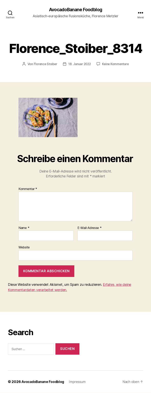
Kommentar (27, 189)
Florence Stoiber (45, 64)
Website (24, 247)
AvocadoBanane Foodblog (75, 9)
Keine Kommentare (116, 64)
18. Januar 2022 (79, 64)
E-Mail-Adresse (89, 228)
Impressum (79, 382)
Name (23, 228)
